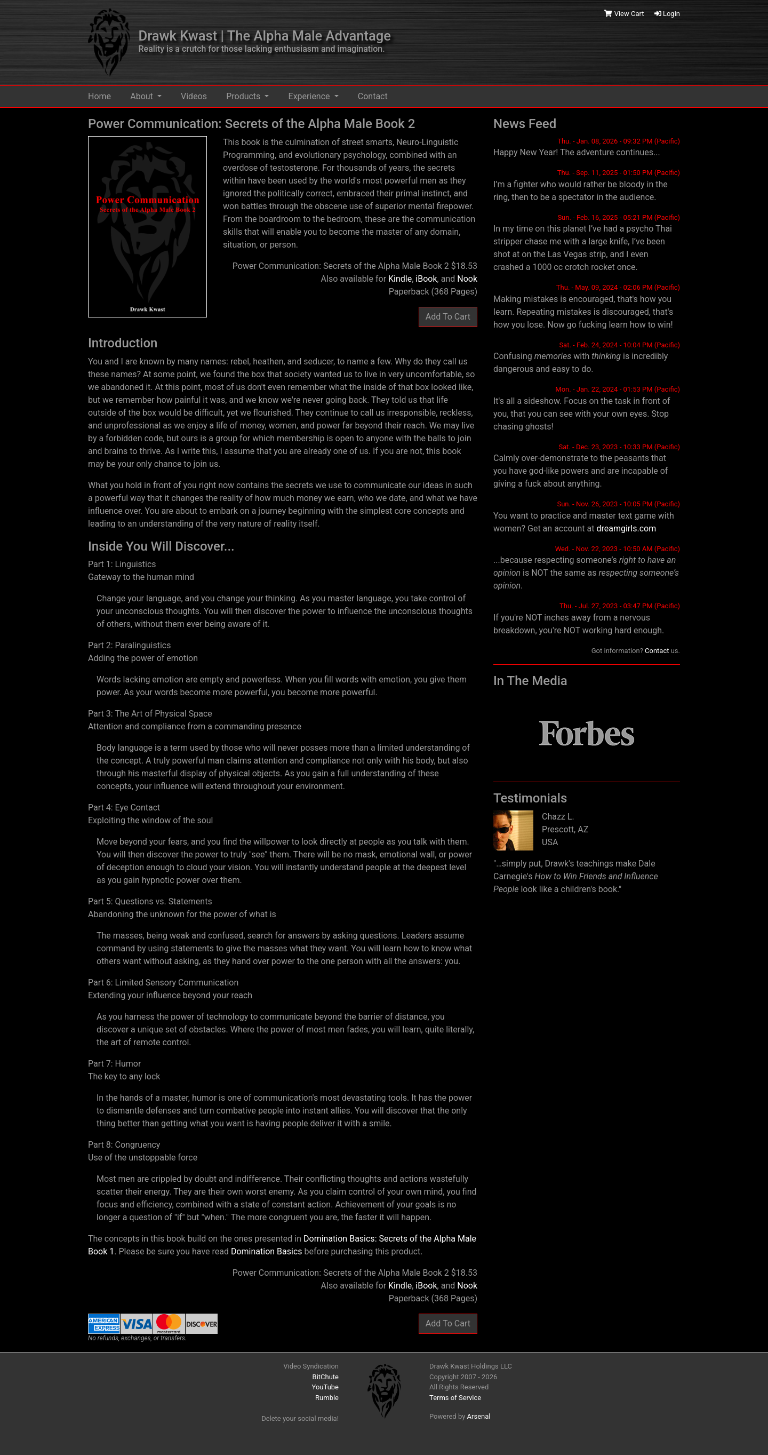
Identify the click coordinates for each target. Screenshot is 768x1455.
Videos (194, 96)
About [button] (142, 96)
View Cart (624, 14)
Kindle (400, 279)
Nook (467, 279)
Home (99, 96)
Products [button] (244, 96)
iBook (426, 279)
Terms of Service (455, 1398)
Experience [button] (310, 96)
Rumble (327, 1398)
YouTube (325, 1387)
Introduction (122, 343)
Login (667, 14)
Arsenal (479, 1416)
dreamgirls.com (626, 528)
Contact (373, 96)
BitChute (326, 1377)
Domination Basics (266, 1251)
